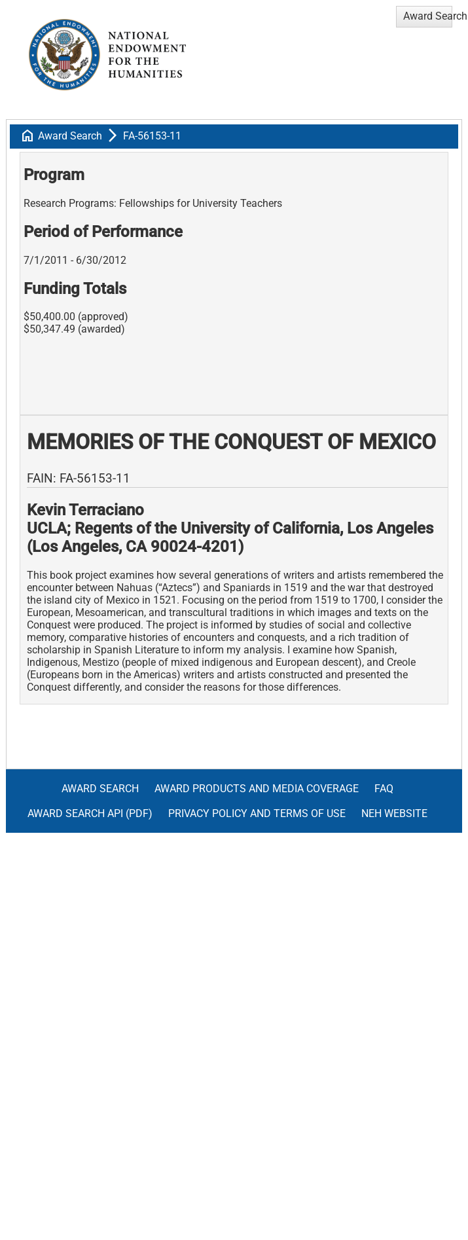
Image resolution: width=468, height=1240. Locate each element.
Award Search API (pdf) (90, 813)
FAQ (383, 788)
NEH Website (394, 813)
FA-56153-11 (152, 136)
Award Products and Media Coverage (256, 788)
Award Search (70, 136)
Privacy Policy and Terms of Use (257, 813)
